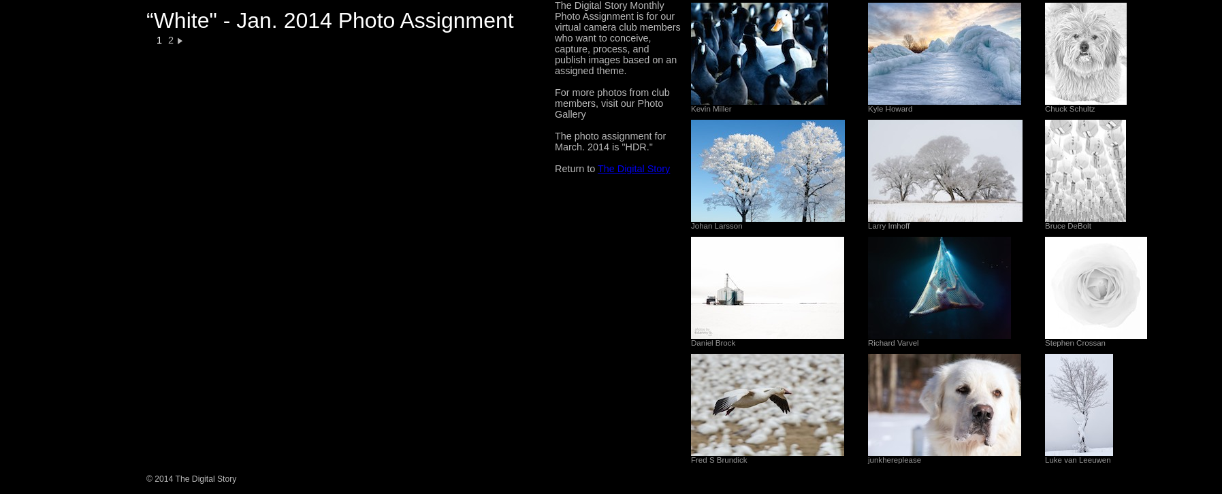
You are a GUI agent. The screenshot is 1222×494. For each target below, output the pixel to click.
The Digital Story (634, 168)
